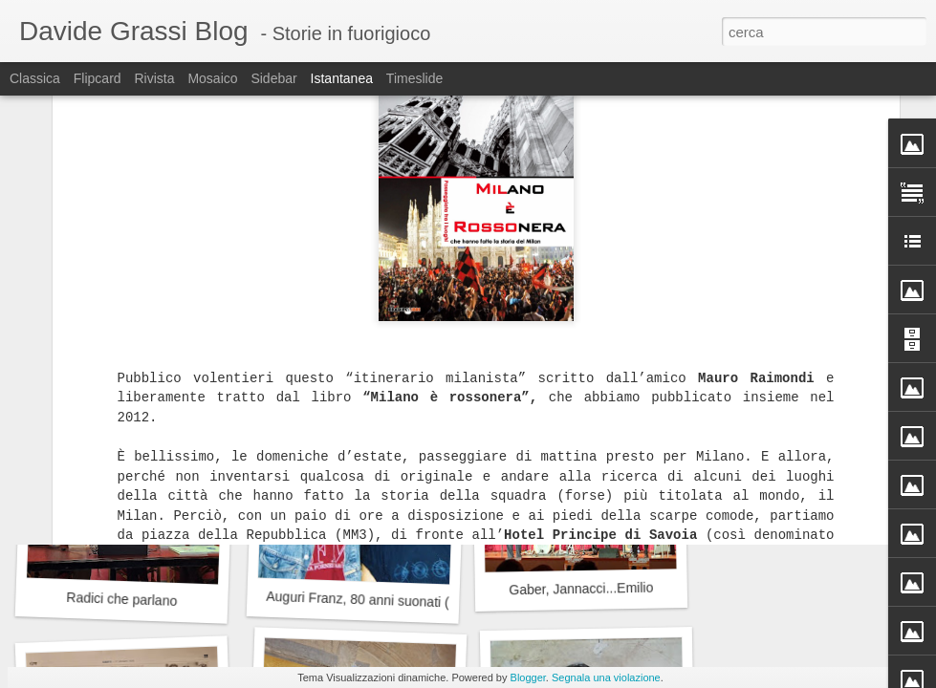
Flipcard (97, 78)
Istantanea (342, 78)
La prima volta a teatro (129, 340)
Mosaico (212, 78)
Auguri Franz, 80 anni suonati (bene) (375, 600)
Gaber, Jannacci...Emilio (581, 589)
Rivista (154, 78)
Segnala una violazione (606, 677)
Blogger (528, 677)
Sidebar (273, 78)
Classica (35, 78)
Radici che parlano (121, 599)
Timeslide (414, 78)
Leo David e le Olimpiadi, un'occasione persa (637, 328)
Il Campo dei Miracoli (353, 340)
